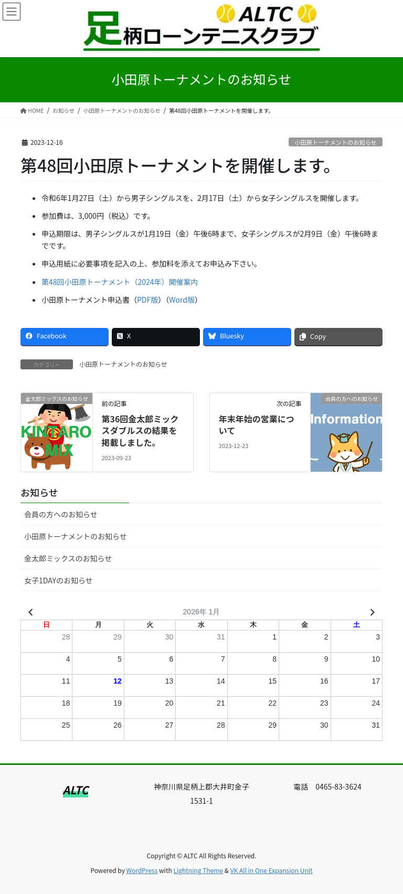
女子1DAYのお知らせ (58, 580)
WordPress (142, 870)
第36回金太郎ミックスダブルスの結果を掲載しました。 (139, 430)
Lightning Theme (198, 870)
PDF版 (147, 299)
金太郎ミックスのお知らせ (68, 558)
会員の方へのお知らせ (61, 514)
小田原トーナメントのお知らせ (335, 142)
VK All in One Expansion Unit (271, 870)
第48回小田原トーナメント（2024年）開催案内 (119, 281)
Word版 (182, 299)
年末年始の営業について (256, 424)
